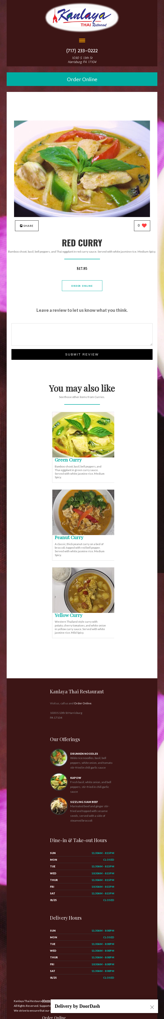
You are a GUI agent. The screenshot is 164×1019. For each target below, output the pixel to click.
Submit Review (82, 354)
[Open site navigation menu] (82, 41)
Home (47, 1000)
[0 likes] (142, 226)
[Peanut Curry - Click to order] (84, 534)
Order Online (82, 79)
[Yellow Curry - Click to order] (84, 612)
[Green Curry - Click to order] (84, 456)
